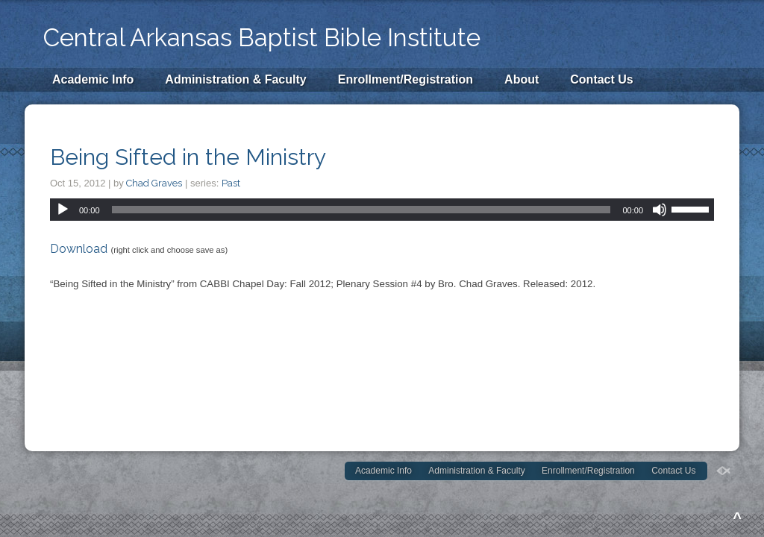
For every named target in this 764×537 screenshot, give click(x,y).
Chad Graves (154, 183)
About (521, 79)
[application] (382, 209)
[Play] (62, 209)
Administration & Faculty (235, 79)
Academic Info (93, 79)
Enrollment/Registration (405, 79)
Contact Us (601, 79)
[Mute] (659, 209)
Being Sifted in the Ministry (188, 157)
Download (78, 249)
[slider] (361, 209)
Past (231, 183)
